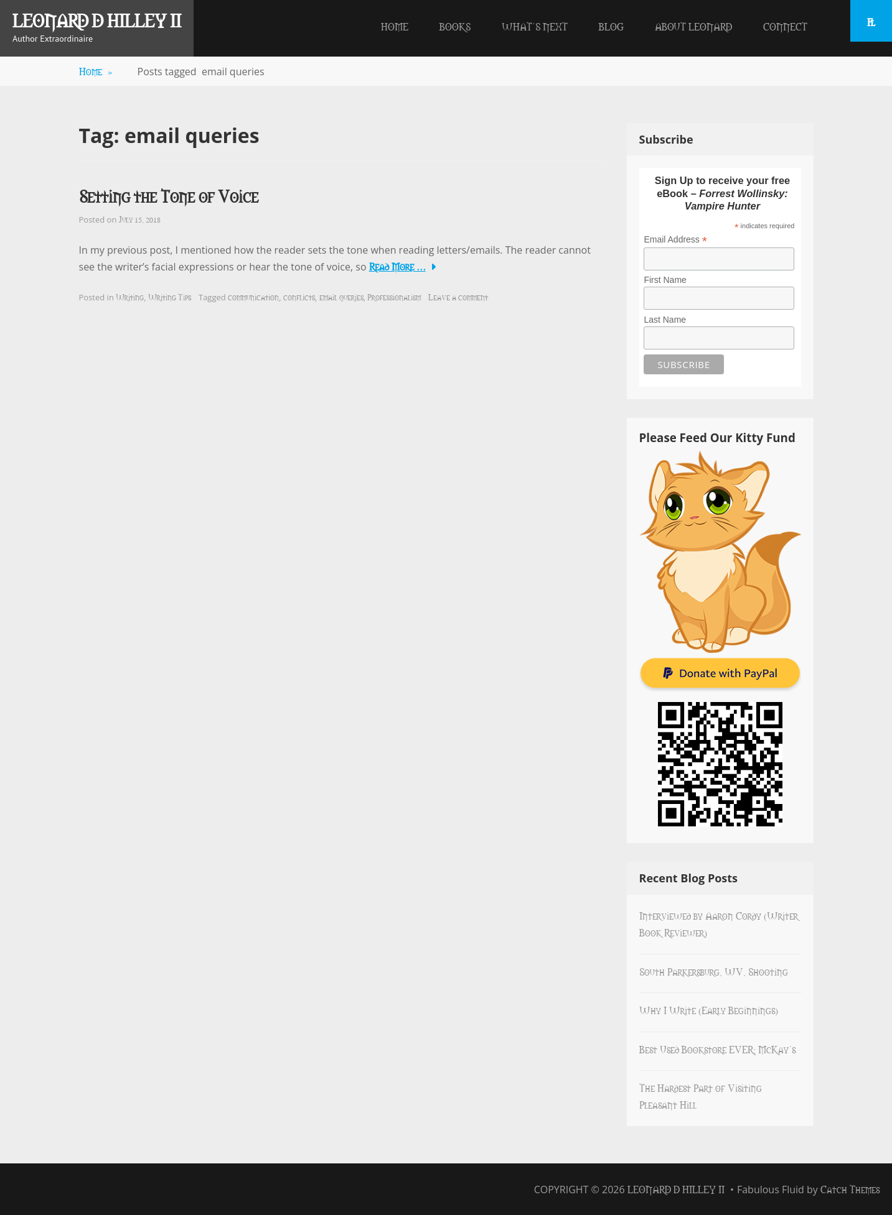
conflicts (299, 296)
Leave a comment (458, 296)
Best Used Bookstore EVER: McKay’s (717, 1049)
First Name (665, 280)
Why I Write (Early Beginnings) (708, 1010)
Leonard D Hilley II (96, 20)
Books (455, 26)
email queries (341, 296)
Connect (785, 26)
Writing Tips (169, 296)
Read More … (397, 266)
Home (394, 26)
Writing (130, 296)
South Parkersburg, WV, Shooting (713, 971)
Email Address (675, 240)
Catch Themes (850, 1189)
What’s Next (535, 26)
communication (253, 296)
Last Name (665, 320)
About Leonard (693, 26)
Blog (611, 26)
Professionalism (394, 296)
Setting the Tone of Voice (168, 195)
